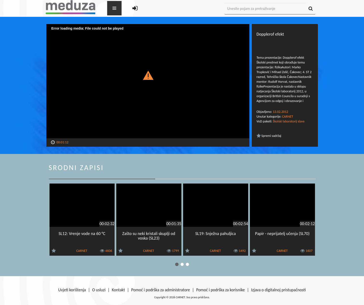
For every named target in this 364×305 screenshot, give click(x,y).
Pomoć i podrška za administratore (160, 289)
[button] (148, 75)
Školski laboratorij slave (289, 121)
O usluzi (99, 289)
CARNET (287, 116)
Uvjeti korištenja (72, 289)
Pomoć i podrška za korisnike (220, 289)
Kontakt (118, 289)
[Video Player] (147, 81)
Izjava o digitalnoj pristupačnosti (278, 289)
